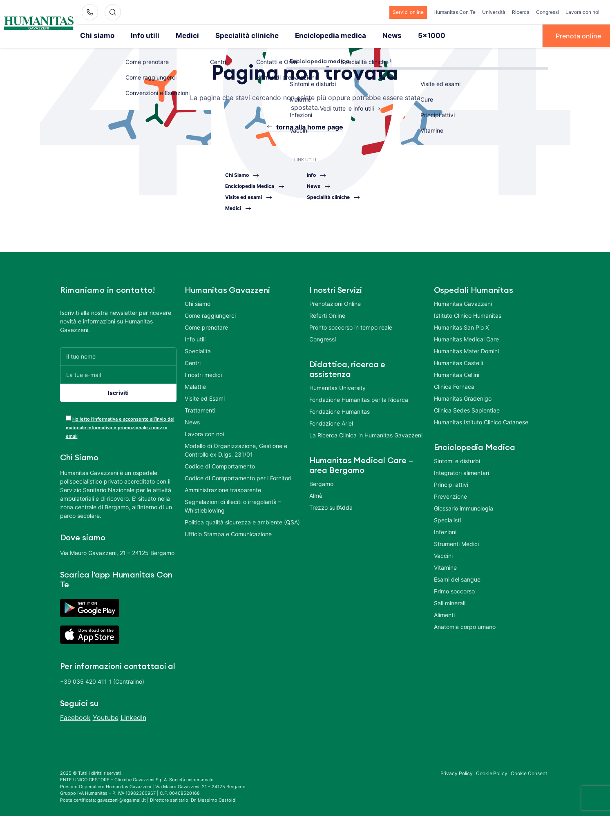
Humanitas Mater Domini (466, 350)
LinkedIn (133, 717)
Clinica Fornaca (454, 385)
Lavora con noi (582, 12)
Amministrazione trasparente (223, 489)
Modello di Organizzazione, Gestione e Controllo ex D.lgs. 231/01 (236, 449)
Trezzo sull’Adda (331, 506)
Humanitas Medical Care (466, 338)
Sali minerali (449, 602)
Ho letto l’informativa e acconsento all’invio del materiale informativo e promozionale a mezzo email (120, 426)
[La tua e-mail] (118, 374)
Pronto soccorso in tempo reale (350, 326)
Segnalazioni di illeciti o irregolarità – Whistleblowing (233, 505)
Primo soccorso (454, 590)
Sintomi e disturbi (457, 460)
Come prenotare (206, 326)
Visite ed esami (243, 197)
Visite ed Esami (205, 397)
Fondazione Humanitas (339, 410)
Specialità (198, 350)
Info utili (140, 35)
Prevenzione (450, 495)
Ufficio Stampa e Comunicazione (228, 533)
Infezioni (445, 531)
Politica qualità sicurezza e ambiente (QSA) (242, 521)
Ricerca (521, 12)
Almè (315, 494)
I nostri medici (203, 373)
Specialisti (447, 519)
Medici (179, 35)
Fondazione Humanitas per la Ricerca (358, 398)
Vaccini (443, 554)
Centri (193, 362)
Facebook (75, 717)
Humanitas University (337, 386)
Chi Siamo (237, 175)
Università (493, 12)
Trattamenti (200, 409)
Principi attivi (451, 483)
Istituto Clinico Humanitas (467, 314)
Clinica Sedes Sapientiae (467, 409)
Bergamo (321, 482)
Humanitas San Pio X (461, 326)
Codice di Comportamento (220, 465)
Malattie (195, 385)
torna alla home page (309, 126)
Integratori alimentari (461, 471)
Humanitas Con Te (454, 12)
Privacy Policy (456, 772)
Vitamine (445, 566)
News (367, 35)
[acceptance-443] (68, 417)
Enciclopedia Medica (249, 186)
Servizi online (408, 12)
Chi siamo (95, 35)
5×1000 (405, 35)
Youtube (105, 717)
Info (311, 175)
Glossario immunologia (463, 507)
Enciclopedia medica (310, 35)
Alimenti (444, 614)
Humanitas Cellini (456, 373)
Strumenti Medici (456, 543)
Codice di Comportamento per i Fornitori (238, 477)
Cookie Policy (491, 772)
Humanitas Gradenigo (463, 397)
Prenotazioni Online (335, 302)
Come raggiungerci (210, 314)
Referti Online (327, 314)
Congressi (547, 12)
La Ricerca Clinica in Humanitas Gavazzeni (365, 434)
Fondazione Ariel (331, 422)
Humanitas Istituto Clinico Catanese (481, 421)
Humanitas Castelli (458, 362)
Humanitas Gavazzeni (463, 302)
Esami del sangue (457, 578)
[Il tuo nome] (118, 355)
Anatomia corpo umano (465, 625)
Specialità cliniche (234, 35)
